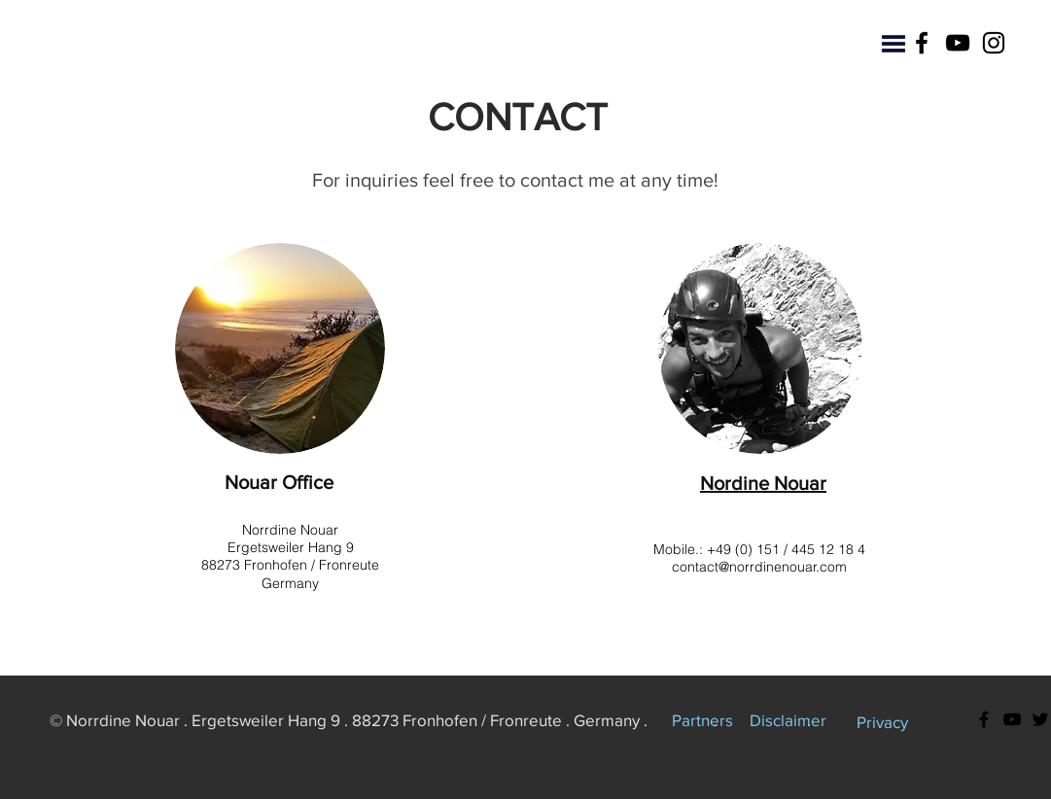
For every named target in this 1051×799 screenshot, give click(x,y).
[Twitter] (1040, 719)
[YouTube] (957, 42)
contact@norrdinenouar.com (759, 566)
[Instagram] (993, 42)
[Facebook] (921, 42)
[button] (893, 43)
